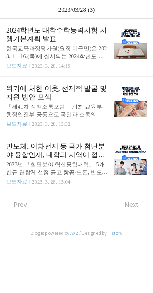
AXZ (74, 233)
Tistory (115, 233)
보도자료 (16, 66)
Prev (16, 204)
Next (135, 204)
